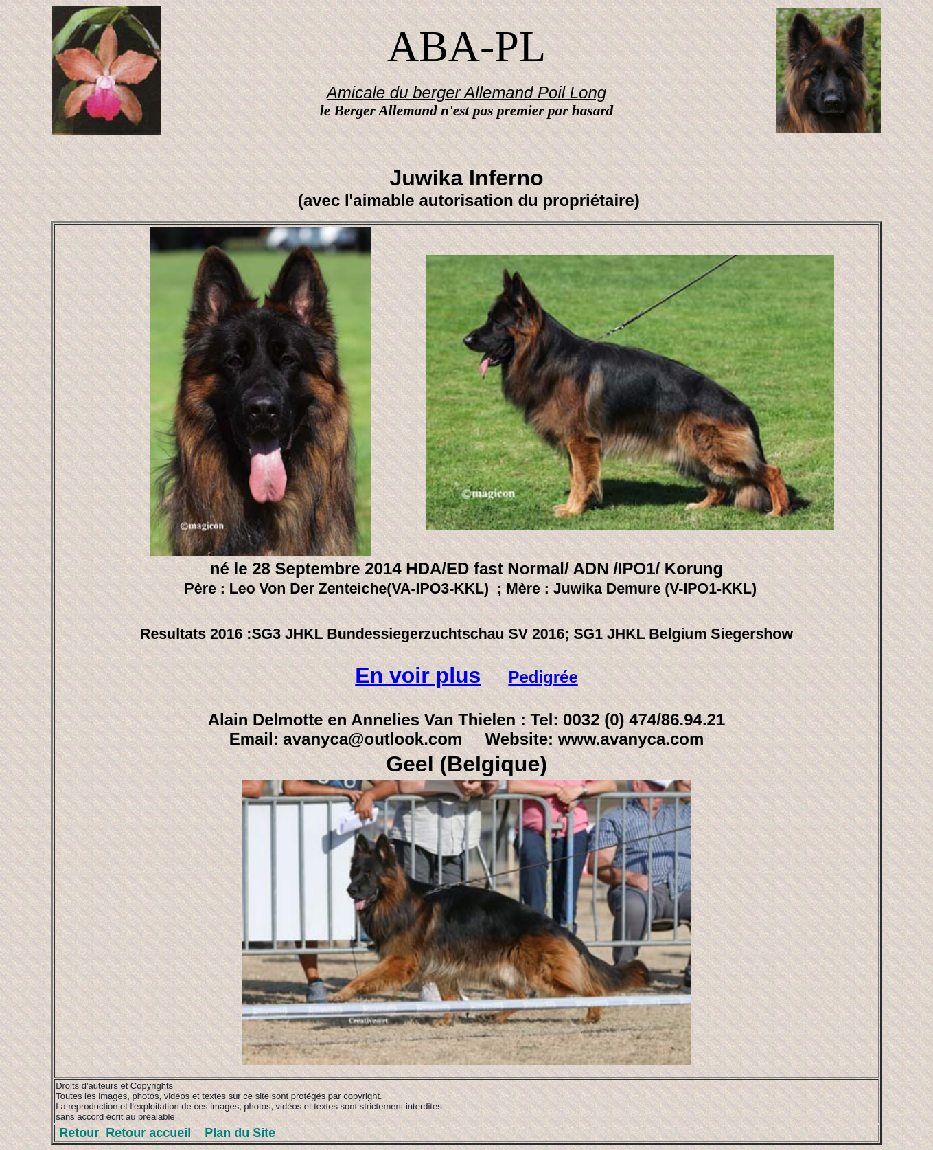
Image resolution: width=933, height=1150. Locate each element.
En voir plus (418, 675)
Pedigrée (542, 677)
